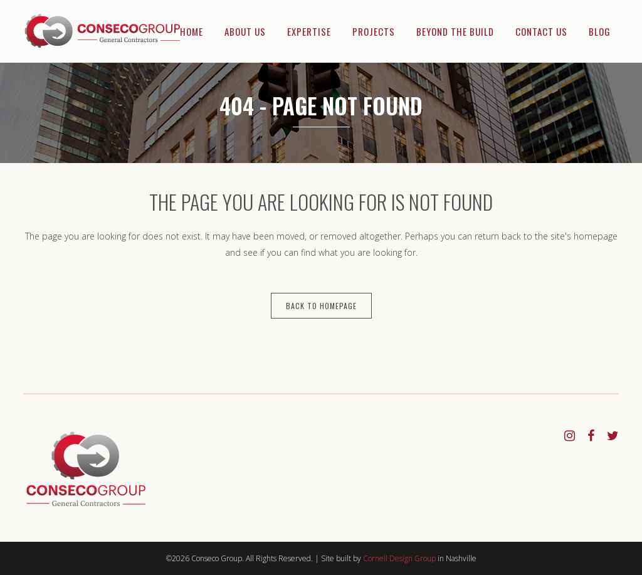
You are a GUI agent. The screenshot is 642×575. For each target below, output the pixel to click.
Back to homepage (321, 305)
